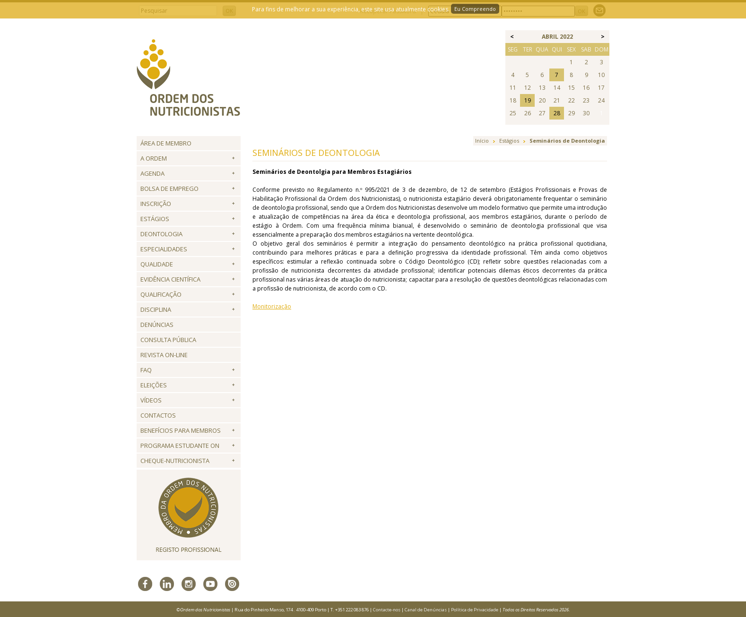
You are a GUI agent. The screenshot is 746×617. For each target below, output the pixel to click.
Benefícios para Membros (180, 430)
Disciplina (155, 309)
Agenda (152, 173)
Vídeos (151, 400)
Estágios (154, 218)
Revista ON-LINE (164, 355)
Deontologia (161, 234)
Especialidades (163, 249)
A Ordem (153, 158)
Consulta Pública (168, 339)
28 (557, 113)
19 (527, 100)
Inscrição (155, 203)
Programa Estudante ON (179, 445)
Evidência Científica (170, 279)
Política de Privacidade (474, 610)
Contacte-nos (386, 610)
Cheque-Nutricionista (174, 460)
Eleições (153, 385)
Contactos (158, 415)
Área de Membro (165, 143)
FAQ (146, 370)
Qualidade (156, 264)
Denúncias (156, 324)
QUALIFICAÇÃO (161, 294)
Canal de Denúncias (426, 610)
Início (482, 140)
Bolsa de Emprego (169, 188)
